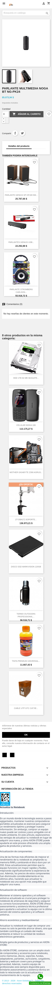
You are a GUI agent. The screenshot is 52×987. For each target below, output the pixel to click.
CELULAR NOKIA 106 (26, 425)
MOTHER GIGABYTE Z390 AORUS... (26, 472)
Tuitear (22, 133)
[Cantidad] (5, 114)
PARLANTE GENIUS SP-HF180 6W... (21, 195)
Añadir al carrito (26, 114)
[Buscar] (26, 13)
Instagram (12, 755)
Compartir (15, 133)
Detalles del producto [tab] (19, 146)
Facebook (4, 755)
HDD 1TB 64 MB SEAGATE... (26, 378)
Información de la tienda (17, 789)
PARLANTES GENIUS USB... (21, 242)
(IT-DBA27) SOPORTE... (26, 519)
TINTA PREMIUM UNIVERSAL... (26, 661)
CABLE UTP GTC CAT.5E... (26, 708)
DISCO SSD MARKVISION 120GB (26, 567)
